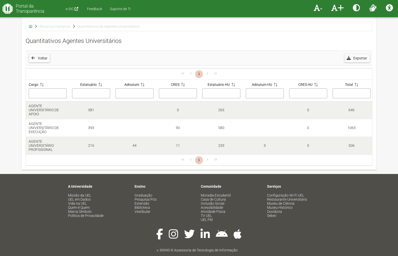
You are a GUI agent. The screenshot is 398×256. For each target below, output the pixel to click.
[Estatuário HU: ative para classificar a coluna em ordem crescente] (221, 90)
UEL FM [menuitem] (207, 220)
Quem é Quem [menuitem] (79, 207)
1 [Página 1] (199, 74)
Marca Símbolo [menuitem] (80, 212)
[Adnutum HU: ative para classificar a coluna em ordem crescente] (264, 90)
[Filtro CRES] (178, 93)
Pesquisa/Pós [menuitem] (146, 199)
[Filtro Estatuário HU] (221, 93)
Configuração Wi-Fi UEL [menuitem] (285, 195)
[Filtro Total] (352, 93)
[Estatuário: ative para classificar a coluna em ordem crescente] (91, 90)
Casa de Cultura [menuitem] (213, 199)
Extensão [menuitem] (142, 203)
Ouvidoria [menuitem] (274, 212)
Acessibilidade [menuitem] (212, 207)
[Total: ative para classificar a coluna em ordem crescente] (351, 90)
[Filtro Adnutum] (134, 93)
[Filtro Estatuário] (91, 93)
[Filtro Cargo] (48, 93)
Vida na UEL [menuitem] (77, 203)
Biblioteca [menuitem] (142, 207)
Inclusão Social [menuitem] (212, 203)
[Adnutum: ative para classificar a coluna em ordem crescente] (134, 90)
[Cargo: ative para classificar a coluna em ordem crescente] (47, 90)
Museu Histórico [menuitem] (280, 207)
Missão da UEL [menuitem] (79, 195)
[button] (357, 58)
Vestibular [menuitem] (143, 212)
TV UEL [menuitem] (206, 216)
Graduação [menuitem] (143, 195)
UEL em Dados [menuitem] (79, 199)
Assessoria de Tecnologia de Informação (206, 250)
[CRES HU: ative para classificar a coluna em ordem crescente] (308, 90)
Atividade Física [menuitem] (213, 212)
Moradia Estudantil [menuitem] (216, 195)
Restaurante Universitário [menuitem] (287, 199)
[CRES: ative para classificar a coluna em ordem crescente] (178, 90)
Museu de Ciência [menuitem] (280, 203)
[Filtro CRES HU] (308, 93)
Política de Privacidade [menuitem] (86, 216)
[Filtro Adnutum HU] (265, 93)
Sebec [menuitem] (271, 216)
